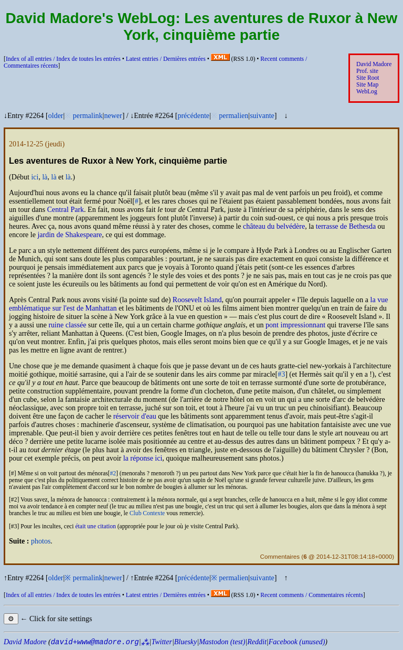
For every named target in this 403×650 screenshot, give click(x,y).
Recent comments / (311, 595)
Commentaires (280, 556)
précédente (193, 116)
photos (40, 541)
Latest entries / (166, 59)
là (44, 177)
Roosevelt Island (197, 300)
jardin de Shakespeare (69, 235)
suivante (262, 116)
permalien (233, 116)
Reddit (257, 642)
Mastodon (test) (222, 642)
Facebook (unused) (297, 642)
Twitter (161, 642)
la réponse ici (143, 458)
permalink (88, 116)
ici (34, 177)
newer (113, 116)
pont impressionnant (295, 325)
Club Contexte (147, 513)
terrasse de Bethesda (346, 226)
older (55, 116)
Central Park (65, 210)
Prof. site (367, 71)
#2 (113, 473)
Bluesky (185, 642)
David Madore (373, 64)
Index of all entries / (63, 59)
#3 (281, 374)
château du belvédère (274, 226)
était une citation (95, 526)
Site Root (367, 77)
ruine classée (67, 325)
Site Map (367, 84)
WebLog (366, 91)
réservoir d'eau (134, 416)
